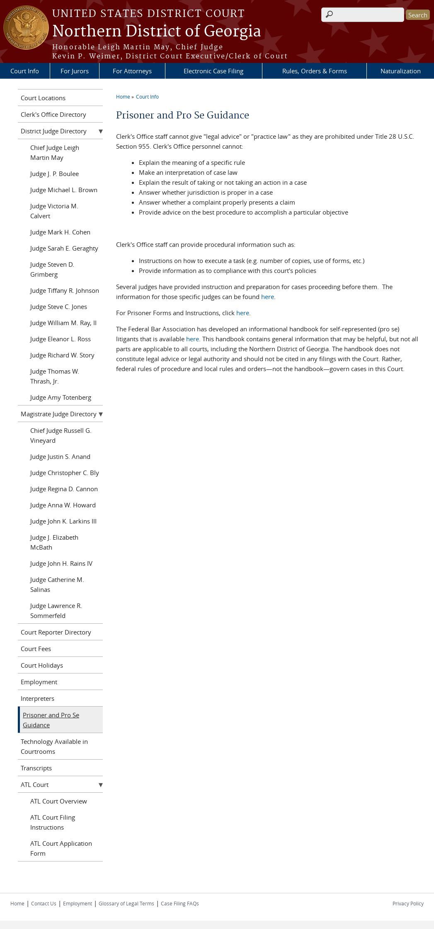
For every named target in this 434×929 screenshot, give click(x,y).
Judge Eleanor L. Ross (60, 339)
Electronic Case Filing (213, 71)
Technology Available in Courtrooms (54, 746)
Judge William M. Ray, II (63, 323)
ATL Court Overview (58, 801)
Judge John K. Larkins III (63, 521)
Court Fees (36, 648)
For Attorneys (132, 71)
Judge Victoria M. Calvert (54, 211)
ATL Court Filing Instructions (52, 822)
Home (123, 96)
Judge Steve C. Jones (58, 306)
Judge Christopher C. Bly (64, 472)
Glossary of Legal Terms (126, 903)
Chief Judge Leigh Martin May (54, 152)
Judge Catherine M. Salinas (57, 584)
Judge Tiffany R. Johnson (64, 290)
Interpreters (37, 698)
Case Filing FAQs (180, 903)
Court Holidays (42, 665)
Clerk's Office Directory (53, 114)
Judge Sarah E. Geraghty (64, 248)
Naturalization (401, 71)
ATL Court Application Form (61, 848)
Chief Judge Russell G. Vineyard (61, 435)
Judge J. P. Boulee (54, 173)
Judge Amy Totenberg (60, 397)
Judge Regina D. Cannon (64, 489)
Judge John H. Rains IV (61, 563)
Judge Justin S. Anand (60, 456)
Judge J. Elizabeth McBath (54, 542)
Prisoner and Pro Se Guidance (51, 720)
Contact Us (43, 903)
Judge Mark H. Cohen (60, 232)
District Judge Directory (54, 131)
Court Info (24, 71)
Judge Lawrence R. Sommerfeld (56, 610)
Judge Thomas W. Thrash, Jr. (54, 376)
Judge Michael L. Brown (63, 190)
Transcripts (36, 768)
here (267, 296)
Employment (39, 682)
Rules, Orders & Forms (314, 71)
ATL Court (34, 784)
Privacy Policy (408, 903)
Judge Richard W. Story (62, 355)
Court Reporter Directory (56, 632)
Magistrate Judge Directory (59, 414)
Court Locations (43, 98)
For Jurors (75, 71)
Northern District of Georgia (156, 31)
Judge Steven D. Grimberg (52, 269)
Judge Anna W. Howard (63, 505)
